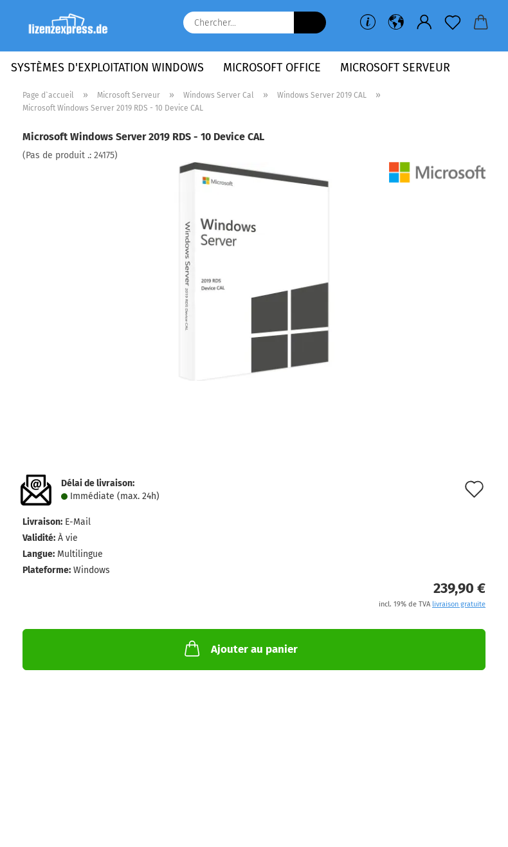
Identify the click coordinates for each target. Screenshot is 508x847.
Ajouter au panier (240, 648)
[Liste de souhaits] (453, 22)
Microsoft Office (272, 67)
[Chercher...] (310, 22)
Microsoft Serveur (395, 67)
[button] (396, 22)
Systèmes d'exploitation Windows (107, 67)
